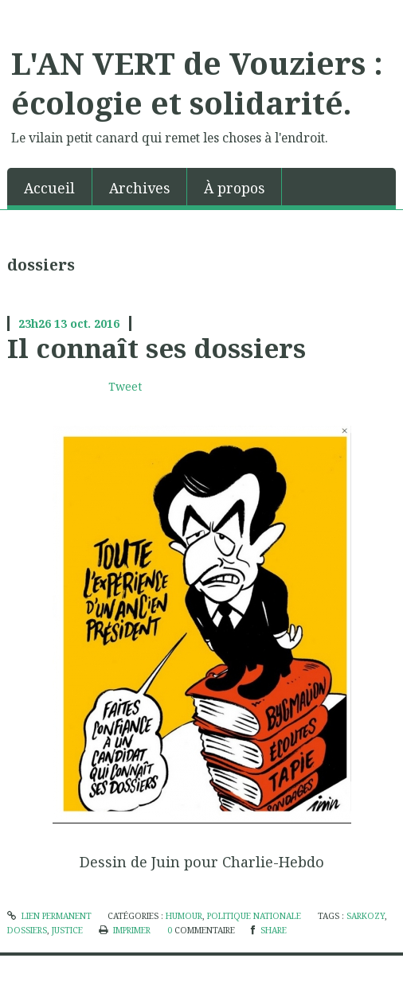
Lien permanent (49, 915)
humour (184, 915)
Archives (139, 187)
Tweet (125, 386)
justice (67, 930)
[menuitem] (49, 186)
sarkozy (365, 915)
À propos (234, 187)
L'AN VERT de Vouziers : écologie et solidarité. (197, 82)
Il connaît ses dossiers (156, 347)
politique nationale (254, 915)
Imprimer (125, 930)
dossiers (27, 930)
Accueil (49, 187)
